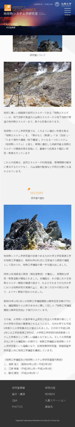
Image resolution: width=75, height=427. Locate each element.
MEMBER (50, 394)
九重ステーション (55, 400)
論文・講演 (18, 394)
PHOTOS (17, 406)
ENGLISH (49, 4)
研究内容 (50, 388)
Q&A (14, 400)
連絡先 (49, 406)
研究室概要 (18, 388)
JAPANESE (38, 4)
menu (68, 15)
